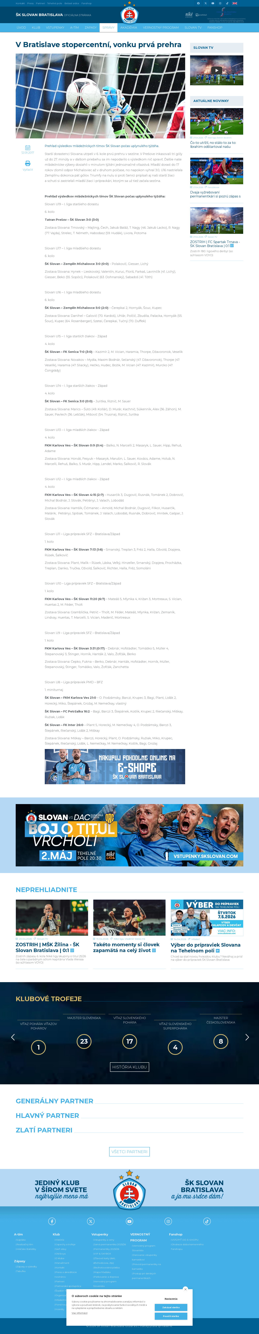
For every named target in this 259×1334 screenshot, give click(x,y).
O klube (59, 1258)
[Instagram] (220, 3)
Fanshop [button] (214, 27)
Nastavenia (171, 1298)
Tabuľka (20, 1271)
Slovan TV (212, 237)
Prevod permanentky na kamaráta (146, 1266)
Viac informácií (79, 1313)
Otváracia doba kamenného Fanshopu (187, 1247)
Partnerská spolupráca (68, 1286)
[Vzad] (12, 1037)
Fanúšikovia (213, 187)
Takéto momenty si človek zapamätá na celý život (126, 936)
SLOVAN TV (193, 27)
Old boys (60, 1253)
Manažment (62, 1262)
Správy (108, 27)
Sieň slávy (60, 1249)
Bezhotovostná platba (106, 1267)
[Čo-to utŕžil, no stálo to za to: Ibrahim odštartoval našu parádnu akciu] (216, 121)
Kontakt (59, 1267)
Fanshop (86, 3)
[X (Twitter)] (205, 3)
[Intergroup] (100, 1138)
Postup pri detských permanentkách (144, 1276)
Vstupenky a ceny (103, 1239)
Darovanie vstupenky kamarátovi (144, 1257)
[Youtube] (212, 3)
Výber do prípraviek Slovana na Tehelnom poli (206, 936)
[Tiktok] (227, 3)
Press (30, 3)
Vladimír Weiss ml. (135, 927)
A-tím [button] (74, 27)
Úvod (21, 27)
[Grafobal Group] (158, 1138)
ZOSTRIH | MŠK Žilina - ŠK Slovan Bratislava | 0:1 (47, 936)
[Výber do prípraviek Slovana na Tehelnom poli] (207, 912)
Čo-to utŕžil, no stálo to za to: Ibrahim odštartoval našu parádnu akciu (213, 144)
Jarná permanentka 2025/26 (109, 1244)
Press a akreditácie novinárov (66, 1274)
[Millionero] (158, 1124)
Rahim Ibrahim (224, 137)
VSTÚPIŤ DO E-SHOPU (185, 1239)
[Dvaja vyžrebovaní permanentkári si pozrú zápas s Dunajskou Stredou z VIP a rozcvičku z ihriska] (216, 171)
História (59, 1239)
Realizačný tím (24, 1244)
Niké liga (212, 137)
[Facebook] (198, 3)
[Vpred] (247, 1037)
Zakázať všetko (171, 1307)
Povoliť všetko (171, 1316)
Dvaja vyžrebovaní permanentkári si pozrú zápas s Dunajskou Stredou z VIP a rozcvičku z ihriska (215, 194)
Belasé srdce (71, 3)
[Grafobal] (100, 1124)
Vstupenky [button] (55, 27)
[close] (185, 1289)
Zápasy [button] (91, 27)
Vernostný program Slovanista (104, 1284)
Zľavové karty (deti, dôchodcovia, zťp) (104, 1260)
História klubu (129, 1067)
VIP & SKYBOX (102, 1253)
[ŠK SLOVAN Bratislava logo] (129, 12)
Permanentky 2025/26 (106, 1249)
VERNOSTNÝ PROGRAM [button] (161, 27)
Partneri (59, 1281)
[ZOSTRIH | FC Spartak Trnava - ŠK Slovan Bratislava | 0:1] (216, 220)
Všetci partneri (129, 1151)
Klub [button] (36, 27)
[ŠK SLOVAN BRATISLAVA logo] (71, 15)
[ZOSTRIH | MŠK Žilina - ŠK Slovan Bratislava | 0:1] (52, 912)
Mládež (195, 927)
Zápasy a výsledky (26, 1266)
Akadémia (128, 27)
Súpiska (20, 1239)
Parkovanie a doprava (106, 1276)
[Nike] (129, 1109)
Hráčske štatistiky (26, 1249)
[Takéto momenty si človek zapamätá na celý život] (129, 912)
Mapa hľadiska (102, 1272)
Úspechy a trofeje (65, 1244)
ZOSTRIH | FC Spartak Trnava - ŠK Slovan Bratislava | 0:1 (215, 244)
